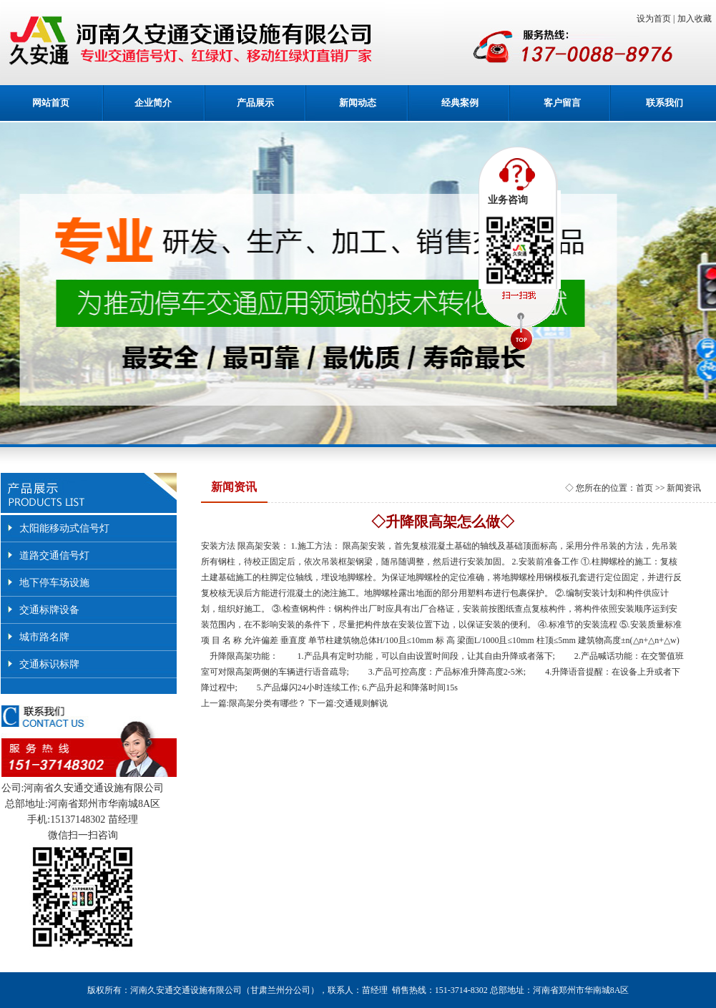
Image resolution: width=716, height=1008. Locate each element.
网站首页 (50, 102)
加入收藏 (696, 19)
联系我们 (664, 102)
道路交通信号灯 (54, 555)
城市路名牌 (44, 637)
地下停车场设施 (54, 582)
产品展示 (255, 102)
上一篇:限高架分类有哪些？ (253, 703)
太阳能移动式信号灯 (64, 528)
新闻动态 (357, 102)
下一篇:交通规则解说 (348, 703)
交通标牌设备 (49, 610)
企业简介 (153, 102)
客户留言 (562, 102)
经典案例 (460, 102)
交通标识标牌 (49, 664)
